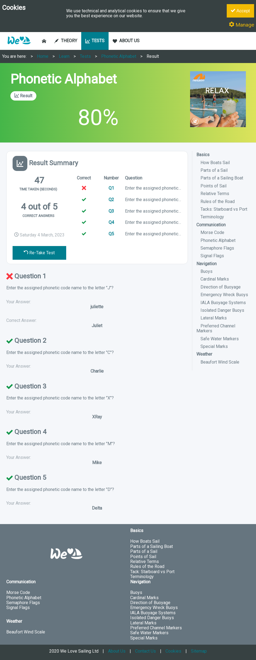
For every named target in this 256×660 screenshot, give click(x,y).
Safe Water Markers (219, 338)
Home (42, 56)
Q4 (111, 222)
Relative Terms (214, 193)
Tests (85, 56)
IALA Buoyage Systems (223, 302)
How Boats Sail (215, 162)
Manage (241, 25)
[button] (19, 47)
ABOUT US (126, 40)
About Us (117, 651)
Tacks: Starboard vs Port (223, 209)
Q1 (111, 188)
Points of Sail (213, 185)
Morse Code (212, 232)
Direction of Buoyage (220, 287)
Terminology (212, 216)
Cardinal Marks (214, 279)
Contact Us (145, 651)
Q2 (111, 199)
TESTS (95, 40)
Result (153, 56)
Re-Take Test (39, 252)
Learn (64, 56)
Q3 (111, 211)
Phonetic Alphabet (118, 56)
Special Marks (214, 346)
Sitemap (199, 651)
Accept (240, 10)
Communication (211, 224)
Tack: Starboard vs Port (152, 571)
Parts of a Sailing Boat (221, 178)
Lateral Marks (213, 318)
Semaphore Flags (217, 248)
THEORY (65, 40)
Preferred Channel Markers (215, 328)
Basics (203, 154)
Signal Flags (212, 255)
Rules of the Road (217, 201)
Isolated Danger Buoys (222, 310)
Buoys (206, 271)
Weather (204, 354)
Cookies (173, 651)
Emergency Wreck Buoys (224, 294)
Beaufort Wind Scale (219, 362)
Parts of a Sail (214, 170)
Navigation (206, 263)
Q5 (111, 233)
